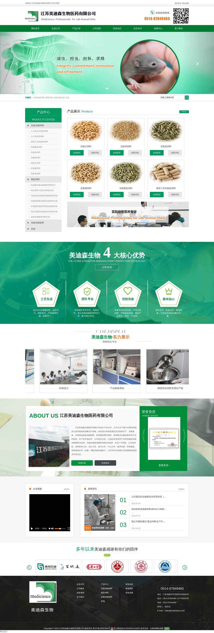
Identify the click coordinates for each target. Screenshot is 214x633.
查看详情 (96, 153)
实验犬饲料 (34, 163)
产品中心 (105, 584)
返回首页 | (178, 3)
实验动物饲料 (39, 98)
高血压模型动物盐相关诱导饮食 (43, 212)
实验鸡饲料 (34, 152)
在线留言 (78, 153)
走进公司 (56, 28)
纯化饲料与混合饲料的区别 (41, 190)
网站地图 (185, 3)
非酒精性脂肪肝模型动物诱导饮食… (43, 207)
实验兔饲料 (34, 173)
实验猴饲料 (34, 168)
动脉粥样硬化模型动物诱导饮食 (43, 201)
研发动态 (117, 28)
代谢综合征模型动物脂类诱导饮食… (43, 196)
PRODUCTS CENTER (43, 119)
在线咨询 (105, 463)
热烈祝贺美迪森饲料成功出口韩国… (148, 509)
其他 (67, 98)
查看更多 (163, 465)
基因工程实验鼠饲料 (38, 142)
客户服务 (179, 28)
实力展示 (80, 597)
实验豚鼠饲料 (35, 147)
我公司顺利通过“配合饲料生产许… (148, 521)
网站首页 (35, 28)
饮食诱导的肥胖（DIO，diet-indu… (103, 529)
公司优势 (97, 28)
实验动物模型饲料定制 (39, 217)
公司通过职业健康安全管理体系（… (148, 497)
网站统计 (4, 631)
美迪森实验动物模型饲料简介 (42, 185)
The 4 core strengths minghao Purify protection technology (107, 261)
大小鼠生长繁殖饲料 (38, 131)
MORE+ (67, 489)
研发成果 (129, 593)
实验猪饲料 (34, 158)
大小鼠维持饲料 (36, 136)
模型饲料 (49, 98)
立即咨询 (107, 267)
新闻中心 (158, 28)
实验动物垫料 (59, 98)
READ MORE (184, 112)
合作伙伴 (138, 28)
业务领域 (80, 593)
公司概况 (80, 588)
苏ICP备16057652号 (101, 628)
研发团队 (129, 588)
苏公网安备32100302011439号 (126, 628)
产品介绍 (76, 28)
